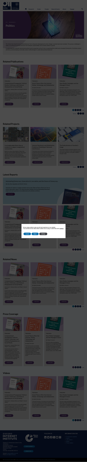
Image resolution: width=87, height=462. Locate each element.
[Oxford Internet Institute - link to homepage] (7, 6)
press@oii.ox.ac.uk (11, 455)
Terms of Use (19, 460)
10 (82, 113)
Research (12, 22)
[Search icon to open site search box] (82, 9)
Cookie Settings (31, 460)
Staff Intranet (29, 446)
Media (67, 441)
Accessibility (44, 460)
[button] (26, 9)
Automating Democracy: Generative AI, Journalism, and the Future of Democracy (32, 181)
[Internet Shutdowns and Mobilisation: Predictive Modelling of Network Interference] (43, 144)
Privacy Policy (25, 460)
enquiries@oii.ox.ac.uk (12, 453)
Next (83, 110)
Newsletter (28, 451)
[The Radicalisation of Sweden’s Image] (71, 142)
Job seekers (69, 440)
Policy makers (69, 443)
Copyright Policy (38, 460)
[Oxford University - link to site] (15, 6)
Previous (73, 114)
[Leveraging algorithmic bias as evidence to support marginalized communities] (16, 144)
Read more (10, 194)
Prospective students (71, 437)
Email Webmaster (51, 460)
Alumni (68, 438)
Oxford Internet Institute (8, 460)
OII (7, 22)
